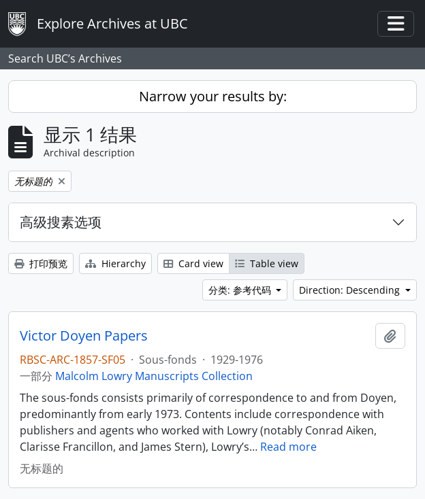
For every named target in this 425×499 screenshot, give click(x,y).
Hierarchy (115, 263)
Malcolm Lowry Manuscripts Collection (154, 375)
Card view (193, 263)
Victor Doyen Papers (84, 336)
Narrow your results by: (213, 96)
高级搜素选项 (60, 222)
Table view (266, 263)
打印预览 (40, 263)
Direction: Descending (351, 289)
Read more (288, 446)
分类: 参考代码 (241, 289)
